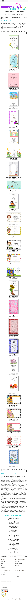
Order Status (17, 576)
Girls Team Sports (14, 263)
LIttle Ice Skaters (14, 465)
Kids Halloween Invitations (14, 532)
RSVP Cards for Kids (14, 540)
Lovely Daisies (14, 50)
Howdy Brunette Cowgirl (13, 432)
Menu (4, 1)
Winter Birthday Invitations (14, 551)
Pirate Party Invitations (14, 538)
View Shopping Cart (18, 574)
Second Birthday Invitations (14, 542)
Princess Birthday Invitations (13, 539)
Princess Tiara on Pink (14, 88)
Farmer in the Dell (14, 158)
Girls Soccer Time (14, 250)
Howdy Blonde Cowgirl (14, 419)
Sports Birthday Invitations (14, 544)
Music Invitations (14, 536)
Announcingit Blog (4, 561)
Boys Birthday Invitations (14, 518)
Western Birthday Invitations (13, 549)
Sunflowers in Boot (13, 296)
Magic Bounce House (13, 277)
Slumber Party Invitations (14, 543)
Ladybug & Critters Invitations (13, 534)
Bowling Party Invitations (14, 523)
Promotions (3, 567)
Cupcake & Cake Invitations (14, 526)
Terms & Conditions (18, 563)
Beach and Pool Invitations (14, 522)
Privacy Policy (3, 574)
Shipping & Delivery (4, 572)
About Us (2, 563)
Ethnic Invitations (14, 527)
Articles (2, 565)
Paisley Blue (13, 354)
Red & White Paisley (13, 335)
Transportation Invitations (14, 547)
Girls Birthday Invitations (13, 519)
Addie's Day (13, 209)
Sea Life (14, 107)
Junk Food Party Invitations (14, 531)
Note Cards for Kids (14, 552)
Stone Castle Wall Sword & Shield (13, 177)
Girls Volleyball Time (13, 223)
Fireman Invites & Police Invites (14, 528)
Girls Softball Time (13, 236)
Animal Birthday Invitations (14, 521)
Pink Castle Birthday (13, 373)
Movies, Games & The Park (14, 535)
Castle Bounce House (13, 144)
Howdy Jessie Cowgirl (13, 405)
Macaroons (13, 392)
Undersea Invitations (14, 548)
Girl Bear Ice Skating (13, 446)
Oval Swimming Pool (13, 69)
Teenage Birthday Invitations (13, 545)
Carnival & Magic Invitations (14, 525)
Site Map (2, 576)
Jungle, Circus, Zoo (13, 530)
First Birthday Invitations (13, 517)
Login (16, 572)
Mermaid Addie (13, 190)
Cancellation (17, 565)
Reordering (17, 578)
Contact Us (17, 561)
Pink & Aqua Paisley (13, 315)
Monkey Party (14, 126)
